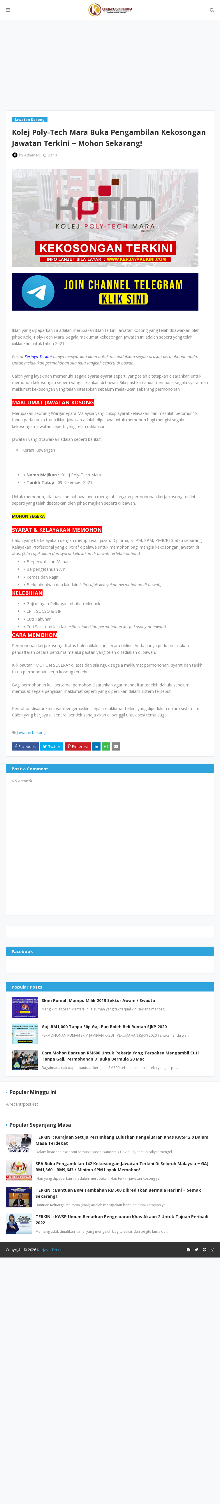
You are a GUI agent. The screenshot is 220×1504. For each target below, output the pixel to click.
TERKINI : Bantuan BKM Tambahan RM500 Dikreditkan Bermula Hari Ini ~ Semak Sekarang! (118, 1193)
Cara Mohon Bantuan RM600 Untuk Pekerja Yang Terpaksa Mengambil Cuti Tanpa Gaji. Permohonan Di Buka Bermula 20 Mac (120, 1056)
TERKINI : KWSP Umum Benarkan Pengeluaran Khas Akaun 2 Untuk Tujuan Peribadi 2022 (122, 1219)
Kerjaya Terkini (50, 1249)
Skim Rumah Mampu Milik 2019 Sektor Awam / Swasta (98, 1000)
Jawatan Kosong (31, 732)
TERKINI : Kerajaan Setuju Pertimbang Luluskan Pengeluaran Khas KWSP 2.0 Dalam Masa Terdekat (122, 1140)
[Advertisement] (110, 65)
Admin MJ (32, 155)
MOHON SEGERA (28, 516)
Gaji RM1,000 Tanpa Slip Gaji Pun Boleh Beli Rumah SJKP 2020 (104, 1026)
